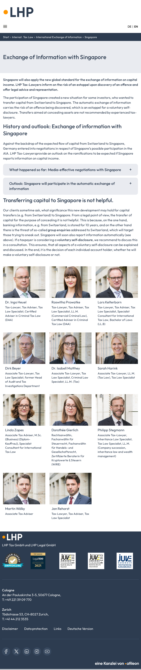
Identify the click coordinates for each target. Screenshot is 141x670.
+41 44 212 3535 (16, 619)
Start (6, 37)
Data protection (36, 629)
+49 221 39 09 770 (18, 600)
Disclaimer (10, 629)
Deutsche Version (80, 629)
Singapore (91, 37)
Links (57, 629)
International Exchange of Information (59, 37)
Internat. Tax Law (22, 37)
